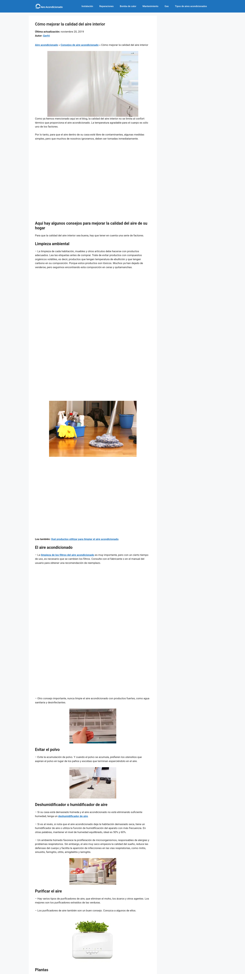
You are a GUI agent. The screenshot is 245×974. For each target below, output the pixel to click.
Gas (167, 6)
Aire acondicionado (46, 44)
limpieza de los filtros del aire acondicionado (67, 554)
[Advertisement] (93, 167)
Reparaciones (106, 6)
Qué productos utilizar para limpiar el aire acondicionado (84, 539)
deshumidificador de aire (73, 816)
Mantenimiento (150, 6)
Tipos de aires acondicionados (191, 6)
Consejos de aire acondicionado (80, 44)
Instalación (87, 6)
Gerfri (46, 35)
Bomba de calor (128, 6)
